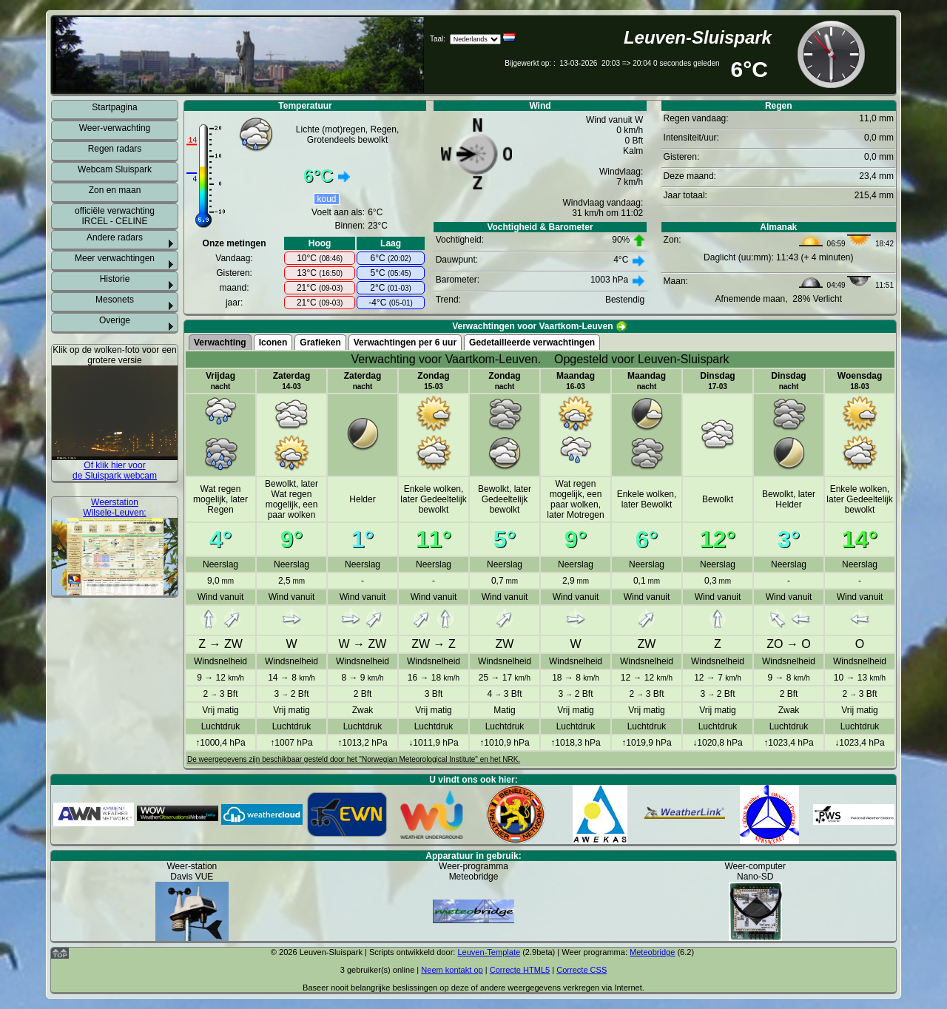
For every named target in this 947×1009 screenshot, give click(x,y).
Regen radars (115, 149)
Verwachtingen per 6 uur (405, 342)
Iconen (273, 342)
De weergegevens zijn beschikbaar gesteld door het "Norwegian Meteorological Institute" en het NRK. (353, 759)
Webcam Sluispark (115, 169)
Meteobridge (652, 952)
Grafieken (320, 342)
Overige (114, 320)
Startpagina (114, 107)
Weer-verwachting (114, 128)
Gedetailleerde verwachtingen (532, 342)
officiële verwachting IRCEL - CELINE (115, 216)
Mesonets (114, 299)
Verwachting (220, 342)
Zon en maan (115, 190)
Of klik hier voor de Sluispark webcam (115, 470)
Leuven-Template (488, 952)
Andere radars (115, 237)
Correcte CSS (581, 969)
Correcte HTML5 (520, 969)
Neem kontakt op (451, 969)
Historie (115, 279)
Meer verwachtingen (115, 258)
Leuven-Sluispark (698, 37)
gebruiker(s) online (380, 969)
